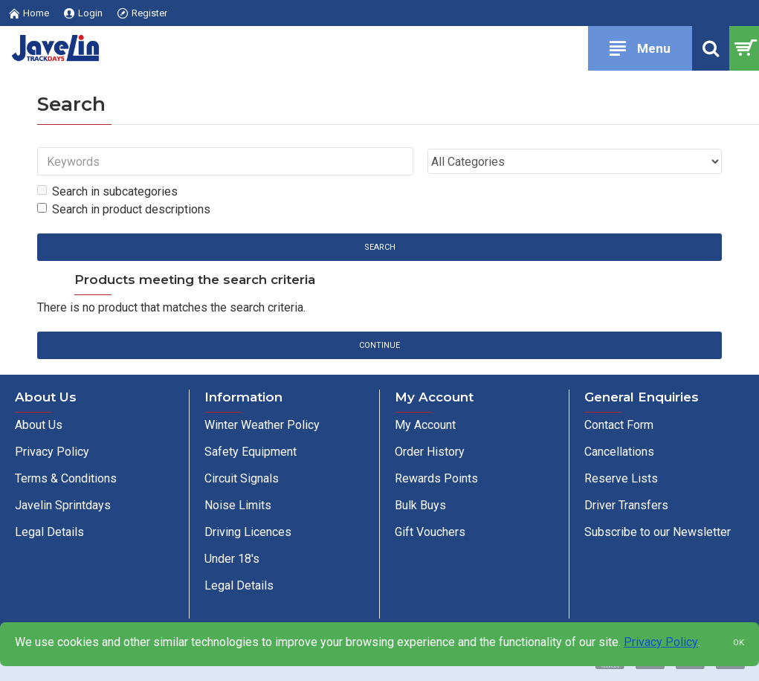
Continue (379, 346)
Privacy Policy (661, 642)
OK (738, 643)
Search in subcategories (107, 191)
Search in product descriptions (123, 209)
